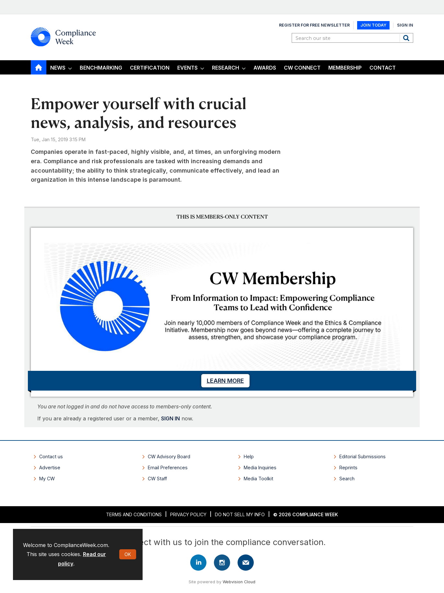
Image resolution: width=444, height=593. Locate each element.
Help (249, 456)
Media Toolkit (258, 478)
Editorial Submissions (362, 456)
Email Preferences (168, 467)
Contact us (51, 456)
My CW (47, 478)
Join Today (373, 25)
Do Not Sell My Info (240, 514)
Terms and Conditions (134, 514)
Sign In (405, 25)
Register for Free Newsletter (314, 25)
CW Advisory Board (169, 456)
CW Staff (157, 478)
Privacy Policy (188, 514)
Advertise (49, 467)
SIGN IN (170, 418)
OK (127, 554)
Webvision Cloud (239, 581)
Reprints (348, 467)
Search (407, 37)
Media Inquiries (260, 467)
